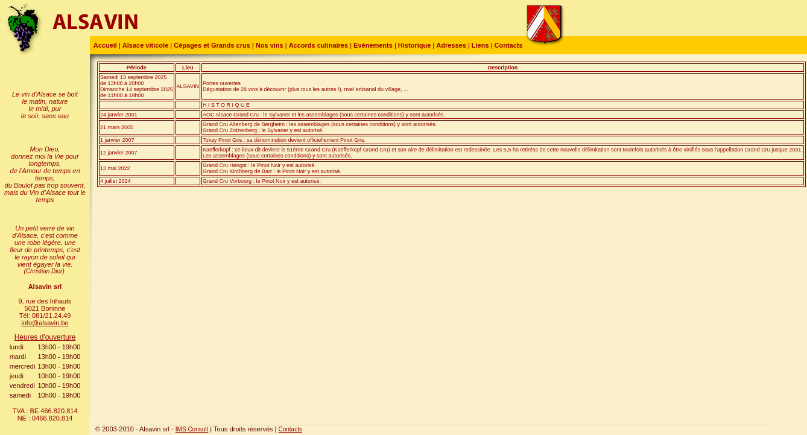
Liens (480, 45)
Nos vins (269, 45)
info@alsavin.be (44, 322)
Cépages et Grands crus (212, 45)
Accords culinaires (318, 45)
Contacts (509, 45)
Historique (414, 45)
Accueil (103, 45)
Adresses (451, 45)
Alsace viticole (145, 45)
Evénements (373, 45)
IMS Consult (192, 429)
